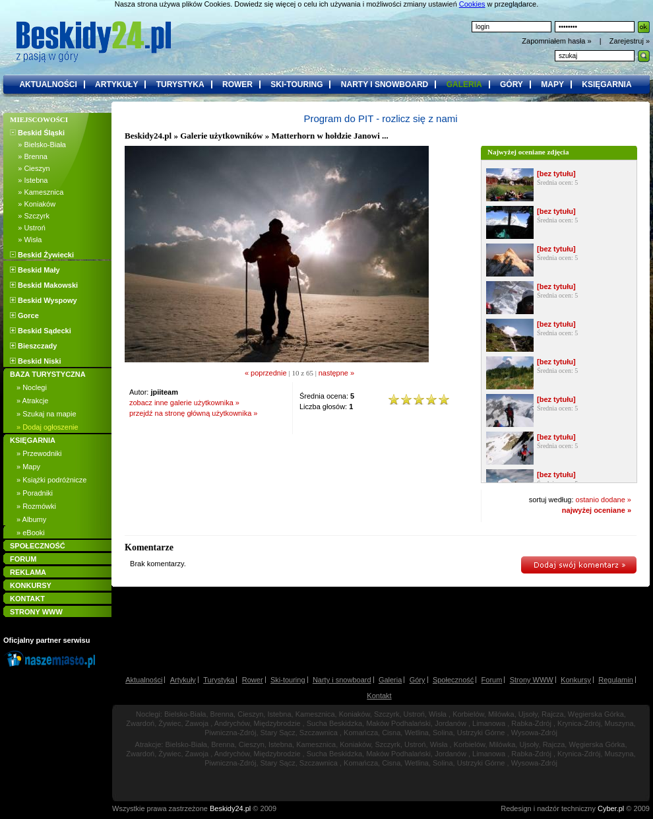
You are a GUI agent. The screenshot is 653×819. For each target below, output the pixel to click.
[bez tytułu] (556, 174)
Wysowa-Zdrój (534, 733)
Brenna (221, 714)
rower (237, 84)
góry (511, 84)
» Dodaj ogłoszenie (47, 427)
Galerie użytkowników (221, 136)
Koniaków (354, 714)
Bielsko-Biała (185, 714)
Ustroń (414, 714)
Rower (252, 680)
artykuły (116, 84)
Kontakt (379, 696)
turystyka (180, 84)
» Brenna (28, 156)
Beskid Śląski (37, 133)
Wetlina (416, 733)
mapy (552, 84)
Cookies (472, 4)
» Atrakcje (32, 401)
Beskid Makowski (44, 285)
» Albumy (31, 519)
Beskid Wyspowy (43, 300)
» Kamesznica (36, 192)
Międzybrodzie (277, 723)
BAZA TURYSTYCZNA (48, 374)
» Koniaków (32, 204)
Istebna (279, 714)
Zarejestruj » (629, 41)
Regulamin (615, 680)
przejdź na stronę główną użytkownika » (193, 413)
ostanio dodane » (603, 500)
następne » (336, 373)
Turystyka (218, 680)
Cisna (391, 733)
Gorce (24, 315)
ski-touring (296, 84)
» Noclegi (31, 387)
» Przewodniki (38, 453)
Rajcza (553, 714)
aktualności (48, 84)
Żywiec (169, 723)
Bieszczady (33, 346)
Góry (417, 680)
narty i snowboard (384, 84)
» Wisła (26, 240)
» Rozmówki (36, 506)
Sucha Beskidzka (334, 723)
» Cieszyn (30, 168)
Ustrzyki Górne (481, 733)
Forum (492, 680)
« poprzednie (266, 373)
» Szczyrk (29, 216)
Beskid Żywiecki (42, 255)
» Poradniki (34, 493)
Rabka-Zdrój (531, 723)
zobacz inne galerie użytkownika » (184, 403)
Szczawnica (318, 733)
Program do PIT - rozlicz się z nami (380, 118)
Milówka (501, 714)
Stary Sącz (278, 733)
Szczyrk (387, 714)
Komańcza (361, 733)
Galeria (390, 680)
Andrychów (232, 723)
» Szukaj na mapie (46, 414)
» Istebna (28, 180)
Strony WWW (531, 680)
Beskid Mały (35, 270)
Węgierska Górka (596, 714)
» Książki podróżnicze (51, 480)
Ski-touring (287, 680)
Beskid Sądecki (40, 331)
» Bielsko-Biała (38, 144)
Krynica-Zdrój (578, 723)
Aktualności (143, 680)
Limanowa (488, 723)
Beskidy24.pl (148, 136)
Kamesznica (315, 714)
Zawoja (196, 723)
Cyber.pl (611, 808)
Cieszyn (250, 714)
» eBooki (30, 533)
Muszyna (619, 723)
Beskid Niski (35, 361)
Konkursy (576, 680)
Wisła (438, 714)
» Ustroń (28, 228)
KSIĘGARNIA (32, 440)
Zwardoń (140, 723)
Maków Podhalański (398, 723)
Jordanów (450, 723)
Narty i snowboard (342, 680)
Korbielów (468, 714)
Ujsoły (528, 714)
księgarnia (606, 84)
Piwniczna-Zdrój (230, 733)
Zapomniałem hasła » (557, 41)
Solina (443, 733)
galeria (464, 84)
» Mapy (28, 467)
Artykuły (183, 680)
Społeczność (453, 680)
